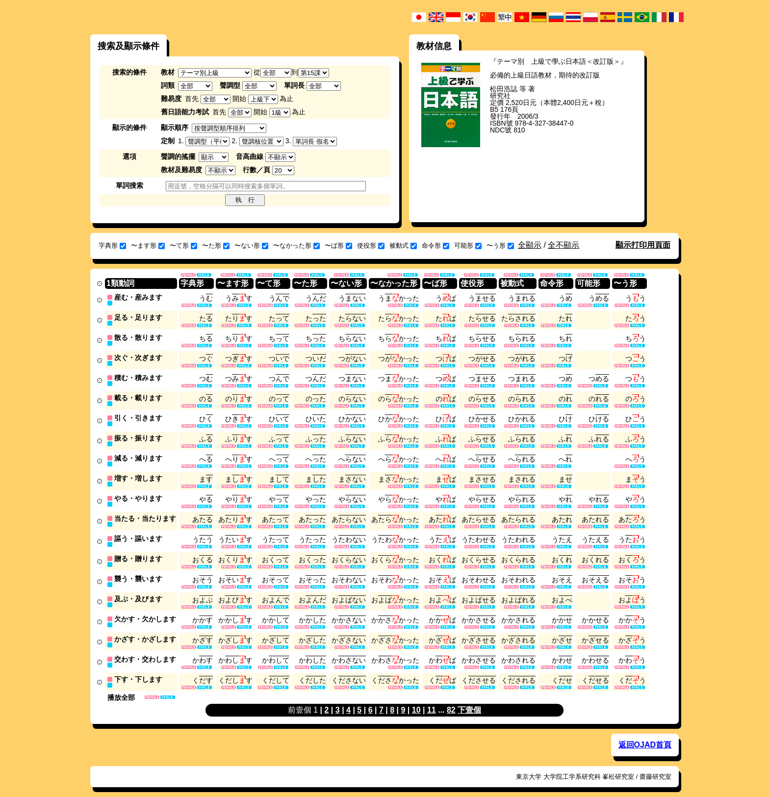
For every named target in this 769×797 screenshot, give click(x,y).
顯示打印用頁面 (642, 245)
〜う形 (500, 245)
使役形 (370, 245)
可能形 (468, 245)
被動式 (403, 245)
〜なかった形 (296, 245)
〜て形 (183, 245)
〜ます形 (148, 245)
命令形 (435, 245)
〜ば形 (338, 245)
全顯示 (529, 245)
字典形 (112, 245)
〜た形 (216, 245)
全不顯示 (563, 245)
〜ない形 (251, 245)
